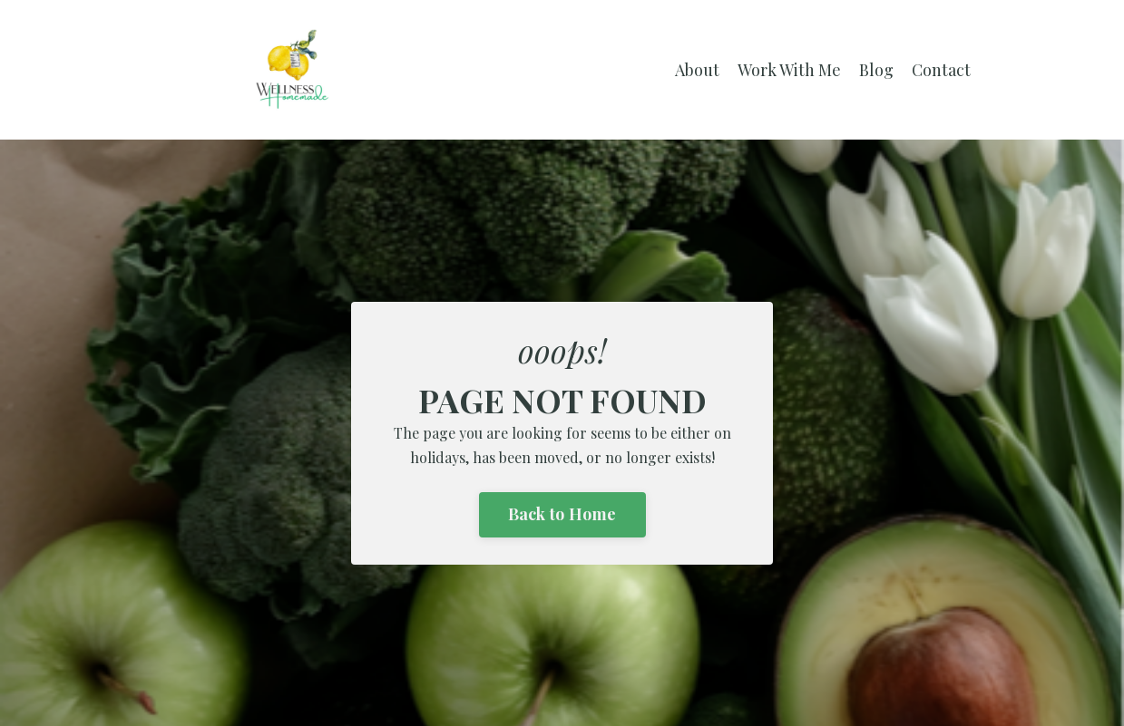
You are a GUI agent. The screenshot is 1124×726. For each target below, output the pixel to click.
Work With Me (789, 70)
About (697, 70)
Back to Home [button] (562, 514)
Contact (941, 70)
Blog (876, 70)
